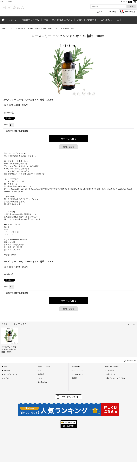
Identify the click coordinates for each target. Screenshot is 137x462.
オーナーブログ (77, 370)
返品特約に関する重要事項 (17, 131)
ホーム (6, 366)
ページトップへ (131, 361)
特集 (39, 370)
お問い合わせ (68, 147)
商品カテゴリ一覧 (44, 366)
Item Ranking (42, 382)
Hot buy (40, 378)
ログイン (102, 12)
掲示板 (74, 378)
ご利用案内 (110, 370)
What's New (76, 366)
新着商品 (41, 374)
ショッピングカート (10, 374)
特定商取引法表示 (112, 366)
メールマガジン (77, 374)
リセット (132, 324)
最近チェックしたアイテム (115, 378)
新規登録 (113, 12)
